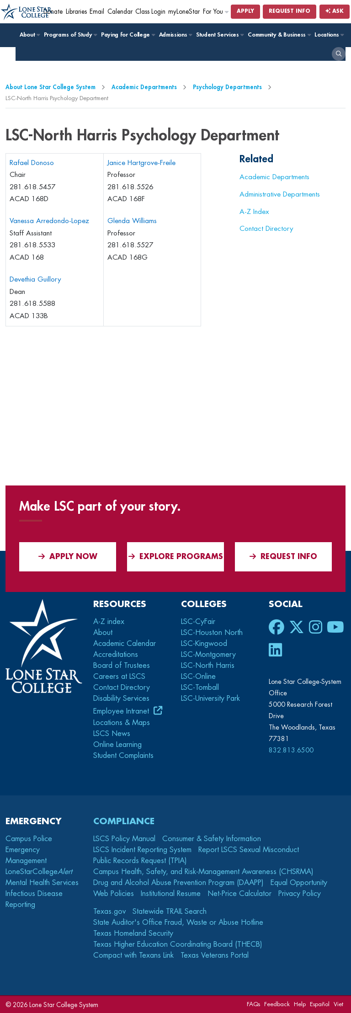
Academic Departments (144, 87)
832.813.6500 (291, 750)
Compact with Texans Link (133, 955)
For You (216, 12)
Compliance (123, 821)
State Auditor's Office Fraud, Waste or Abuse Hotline (178, 922)
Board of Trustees (121, 665)
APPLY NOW (67, 556)
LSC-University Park (210, 698)
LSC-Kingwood (204, 643)
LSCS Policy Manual (124, 838)
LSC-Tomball (200, 687)
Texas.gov (109, 911)
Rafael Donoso (32, 163)
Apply (245, 11)
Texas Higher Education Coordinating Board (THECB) (177, 944)
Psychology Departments (227, 87)
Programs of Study (70, 34)
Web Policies (113, 893)
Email (97, 12)
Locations (328, 34)
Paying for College (127, 34)
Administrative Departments (279, 194)
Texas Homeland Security (133, 933)
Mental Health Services (42, 882)
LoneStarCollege (38, 871)
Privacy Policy (299, 893)
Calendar (120, 12)
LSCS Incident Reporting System (142, 849)
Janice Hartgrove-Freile (141, 163)
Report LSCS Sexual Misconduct (248, 849)
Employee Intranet (122, 711)
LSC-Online (198, 676)
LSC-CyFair (198, 621)
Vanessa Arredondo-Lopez (49, 221)
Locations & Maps (121, 722)
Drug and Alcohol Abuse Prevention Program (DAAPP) (178, 882)
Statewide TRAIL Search (170, 911)
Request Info (289, 11)
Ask (334, 11)
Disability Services (121, 698)
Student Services (219, 34)
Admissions (175, 34)
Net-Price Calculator (239, 893)
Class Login (150, 12)
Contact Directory (266, 228)
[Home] (27, 12)
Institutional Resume (171, 893)
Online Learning (117, 744)
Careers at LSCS (119, 676)
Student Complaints (123, 755)
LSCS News (111, 733)
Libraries (76, 12)
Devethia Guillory (35, 279)
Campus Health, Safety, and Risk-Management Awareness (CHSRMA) (203, 871)
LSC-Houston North (212, 632)
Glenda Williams (132, 221)
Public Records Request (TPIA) (140, 860)
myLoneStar (184, 12)
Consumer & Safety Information (211, 838)
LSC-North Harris (207, 665)
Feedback (277, 1004)
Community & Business (279, 34)
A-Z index (108, 621)
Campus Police (28, 838)
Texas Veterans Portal (215, 955)
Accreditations (115, 654)
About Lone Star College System (50, 87)
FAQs (253, 1004)
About (29, 34)
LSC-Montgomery (208, 654)
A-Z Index (254, 211)
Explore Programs (175, 556)
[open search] (339, 54)
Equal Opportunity (299, 882)
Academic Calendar (124, 643)
